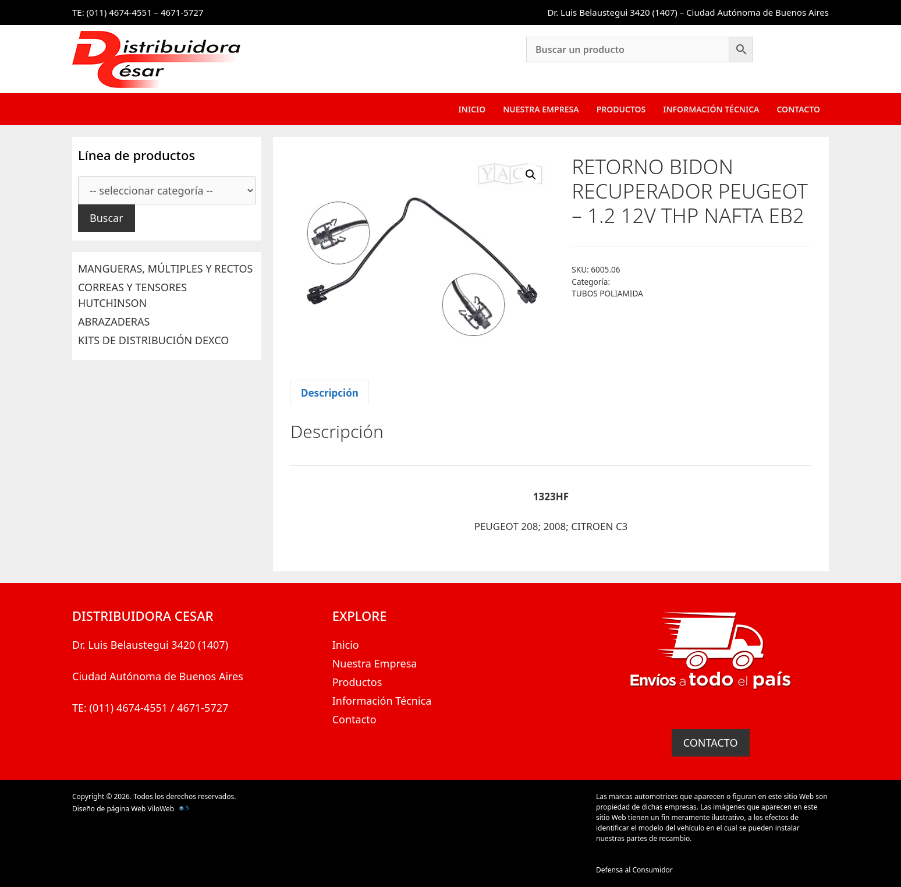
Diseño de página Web (109, 809)
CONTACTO (710, 743)
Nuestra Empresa (541, 109)
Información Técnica (711, 109)
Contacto (798, 109)
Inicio (472, 109)
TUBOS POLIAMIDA (607, 293)
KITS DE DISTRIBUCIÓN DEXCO (153, 340)
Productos (621, 109)
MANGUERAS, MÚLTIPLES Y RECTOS (165, 268)
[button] (530, 174)
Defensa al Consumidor (634, 870)
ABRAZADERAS (114, 321)
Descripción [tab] (330, 393)
